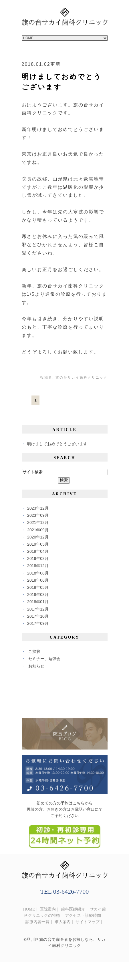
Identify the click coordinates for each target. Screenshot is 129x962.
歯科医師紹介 (73, 909)
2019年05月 (38, 544)
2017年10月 (38, 616)
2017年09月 (38, 623)
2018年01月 (38, 601)
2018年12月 (38, 565)
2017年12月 (38, 609)
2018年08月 (38, 573)
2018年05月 (38, 587)
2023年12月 (38, 508)
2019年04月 (38, 551)
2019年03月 (38, 558)
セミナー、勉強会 (44, 658)
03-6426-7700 (71, 891)
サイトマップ (88, 922)
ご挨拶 (34, 651)
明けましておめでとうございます (57, 444)
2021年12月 (38, 522)
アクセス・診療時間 (83, 915)
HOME (29, 909)
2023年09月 (38, 515)
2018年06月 (38, 580)
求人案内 (63, 922)
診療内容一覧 (37, 922)
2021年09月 (38, 530)
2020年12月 (38, 537)
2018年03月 (38, 594)
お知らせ (36, 666)
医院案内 (48, 909)
